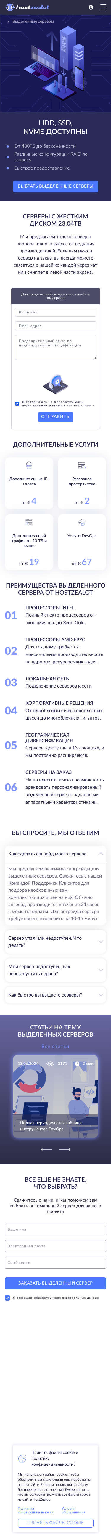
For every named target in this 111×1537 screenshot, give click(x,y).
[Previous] (46, 1149)
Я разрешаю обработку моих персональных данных (52, 1298)
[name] (55, 1229)
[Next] (64, 1149)
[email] (55, 1246)
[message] (55, 1263)
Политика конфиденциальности (36, 1510)
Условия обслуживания (74, 1510)
